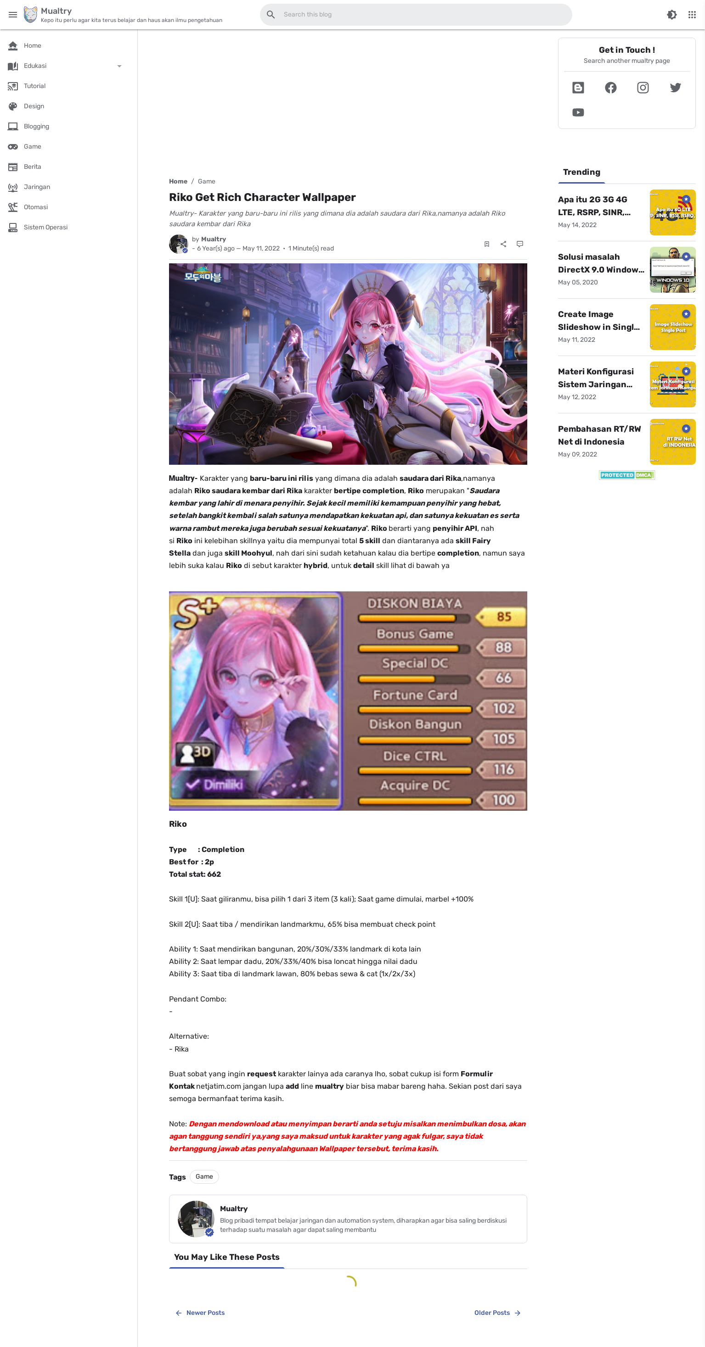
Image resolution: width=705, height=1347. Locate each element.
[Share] (503, 244)
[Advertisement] (348, 102)
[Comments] (520, 244)
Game (206, 181)
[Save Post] (486, 244)
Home (178, 181)
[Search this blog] (271, 15)
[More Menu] (692, 15)
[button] (578, 87)
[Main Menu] (13, 15)
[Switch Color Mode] (672, 15)
